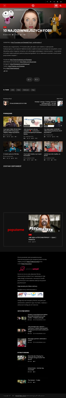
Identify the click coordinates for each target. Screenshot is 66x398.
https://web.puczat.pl (33, 261)
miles (30, 320)
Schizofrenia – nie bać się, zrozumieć (36, 369)
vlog (33, 90)
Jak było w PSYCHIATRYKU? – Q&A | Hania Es (42, 238)
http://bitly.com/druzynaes (28, 62)
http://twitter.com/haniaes (16, 66)
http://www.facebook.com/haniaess (21, 60)
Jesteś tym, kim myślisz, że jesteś (52, 155)
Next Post (60, 99)
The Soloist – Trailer (34, 380)
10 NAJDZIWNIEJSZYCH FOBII (18, 103)
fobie (18, 90)
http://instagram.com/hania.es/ (20, 64)
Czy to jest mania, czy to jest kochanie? (33, 155)
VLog (10, 10)
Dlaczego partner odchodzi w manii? (37, 339)
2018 (12, 90)
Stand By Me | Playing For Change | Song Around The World (36, 357)
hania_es (25, 90)
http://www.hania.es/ (12, 68)
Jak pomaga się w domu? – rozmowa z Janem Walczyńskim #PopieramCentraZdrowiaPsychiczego (38, 329)
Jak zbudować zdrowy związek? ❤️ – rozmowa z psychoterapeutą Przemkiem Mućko (33, 131)
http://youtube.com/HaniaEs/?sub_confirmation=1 (26, 42)
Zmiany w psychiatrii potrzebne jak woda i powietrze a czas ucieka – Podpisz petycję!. (37, 316)
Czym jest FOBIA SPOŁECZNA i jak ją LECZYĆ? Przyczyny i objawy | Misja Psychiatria (12, 130)
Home (5, 10)
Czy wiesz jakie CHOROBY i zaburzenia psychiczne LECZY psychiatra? (53, 130)
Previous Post (7, 99)
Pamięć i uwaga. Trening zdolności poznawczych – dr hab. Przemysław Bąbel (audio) (45, 103)
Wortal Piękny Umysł (20, 395)
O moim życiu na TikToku (11, 154)
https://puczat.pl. (26, 264)
